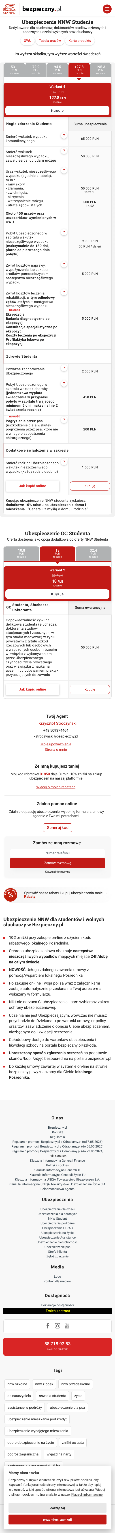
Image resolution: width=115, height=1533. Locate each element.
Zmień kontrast (57, 1311)
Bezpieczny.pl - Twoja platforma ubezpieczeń (32, 9)
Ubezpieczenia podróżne (57, 1223)
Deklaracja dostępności (57, 1305)
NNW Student (57, 1219)
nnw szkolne (17, 1384)
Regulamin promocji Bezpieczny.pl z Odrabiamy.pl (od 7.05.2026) (58, 1142)
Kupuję (57, 111)
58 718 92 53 (57, 1343)
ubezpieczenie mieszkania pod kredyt (37, 1419)
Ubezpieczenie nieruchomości (57, 1242)
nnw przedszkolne (75, 1384)
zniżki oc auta (73, 1442)
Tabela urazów (50, 41)
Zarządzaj (57, 1508)
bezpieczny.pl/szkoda (77, 1045)
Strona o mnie (56, 749)
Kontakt (57, 1132)
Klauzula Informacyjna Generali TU (57, 1170)
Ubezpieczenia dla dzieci (57, 1209)
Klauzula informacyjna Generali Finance (57, 1161)
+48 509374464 (55, 730)
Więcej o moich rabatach (55, 787)
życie (78, 1396)
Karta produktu (79, 41)
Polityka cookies (57, 1165)
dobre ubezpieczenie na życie (30, 1442)
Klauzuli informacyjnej (87, 1495)
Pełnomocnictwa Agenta (57, 1189)
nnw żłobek (44, 1384)
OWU (27, 41)
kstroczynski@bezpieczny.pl (56, 736)
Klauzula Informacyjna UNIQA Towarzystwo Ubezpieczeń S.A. (57, 1179)
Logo (57, 1277)
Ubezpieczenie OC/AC (57, 1228)
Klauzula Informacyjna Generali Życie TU (57, 1175)
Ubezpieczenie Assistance (57, 1237)
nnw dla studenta (52, 1396)
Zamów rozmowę (57, 863)
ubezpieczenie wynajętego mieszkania (37, 1431)
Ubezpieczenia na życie (57, 1233)
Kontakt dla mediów (57, 1281)
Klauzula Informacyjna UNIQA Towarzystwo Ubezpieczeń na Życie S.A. (57, 1184)
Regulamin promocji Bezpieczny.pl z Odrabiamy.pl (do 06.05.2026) (58, 1146)
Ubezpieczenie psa (57, 1247)
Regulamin (57, 1137)
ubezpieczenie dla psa (67, 1407)
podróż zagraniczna (22, 1454)
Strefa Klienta (57, 1252)
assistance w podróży (24, 1407)
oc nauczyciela (19, 1396)
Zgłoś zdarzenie (58, 1256)
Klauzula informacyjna (57, 871)
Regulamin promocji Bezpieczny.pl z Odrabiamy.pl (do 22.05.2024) (58, 1151)
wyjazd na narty (59, 1454)
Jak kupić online (32, 486)
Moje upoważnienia (55, 744)
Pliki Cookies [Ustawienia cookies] (57, 1156)
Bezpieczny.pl (57, 1128)
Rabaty (29, 896)
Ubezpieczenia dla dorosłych (57, 1214)
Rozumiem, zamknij (57, 1519)
